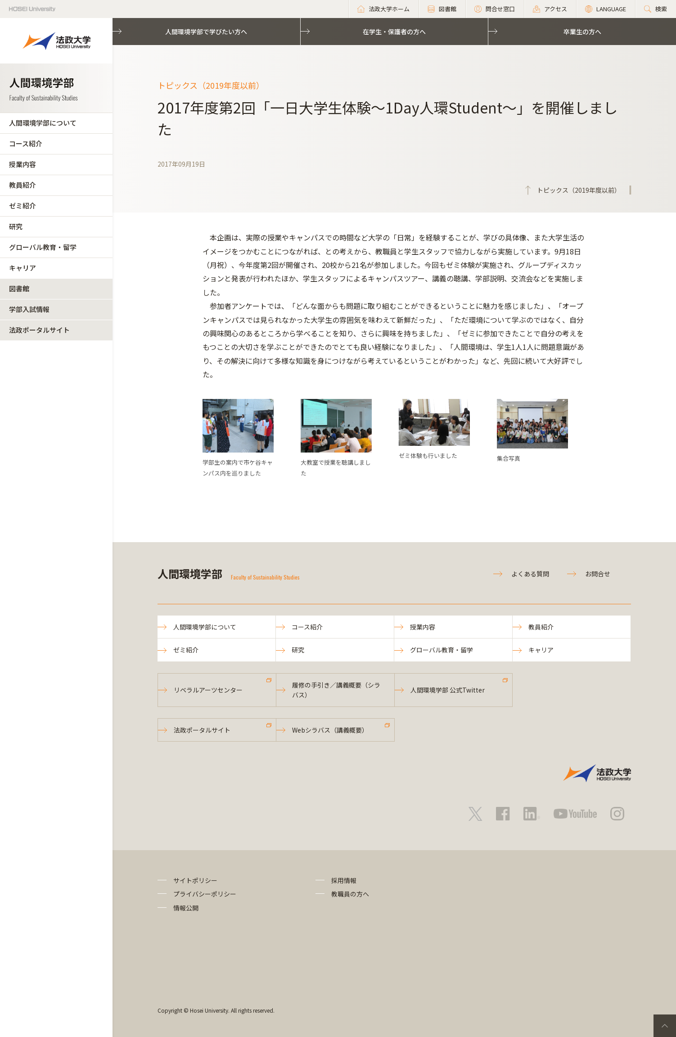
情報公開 (185, 907)
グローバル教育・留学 (43, 247)
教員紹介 (22, 185)
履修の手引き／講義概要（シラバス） (336, 689)
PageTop (664, 1025)
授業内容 (22, 164)
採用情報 (343, 880)
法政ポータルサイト (39, 330)
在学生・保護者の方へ (394, 31)
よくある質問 (530, 573)
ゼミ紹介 (22, 205)
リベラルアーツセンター (208, 689)
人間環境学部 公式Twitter (447, 689)
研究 (16, 226)
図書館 (19, 288)
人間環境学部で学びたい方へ (206, 31)
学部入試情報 (29, 309)
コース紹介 (25, 143)
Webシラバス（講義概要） (330, 729)
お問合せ (597, 573)
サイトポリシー (195, 880)
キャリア (22, 267)
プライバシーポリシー (204, 893)
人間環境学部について (43, 122)
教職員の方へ (350, 893)
